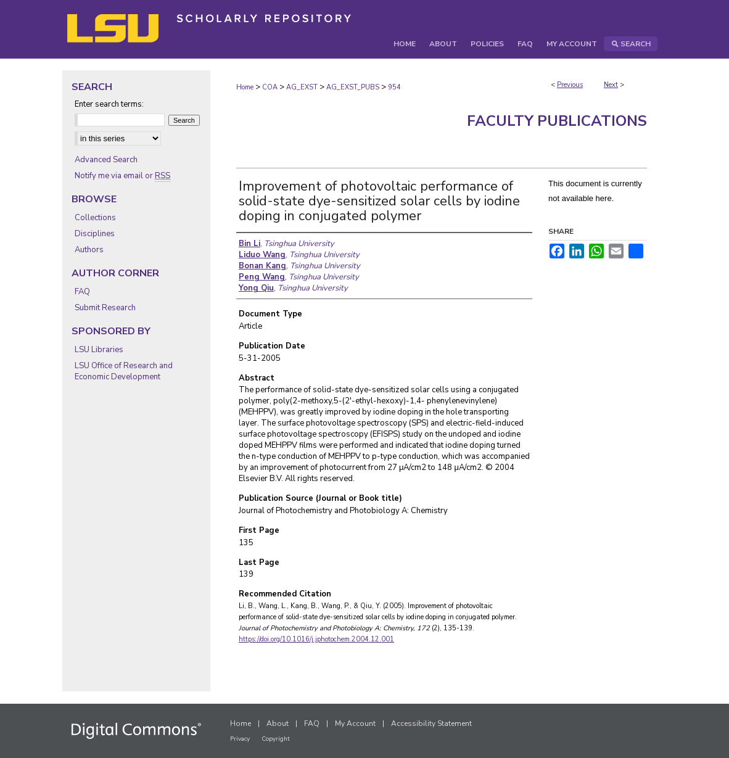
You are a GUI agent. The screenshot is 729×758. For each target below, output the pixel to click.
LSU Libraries (99, 349)
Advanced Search (106, 159)
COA (270, 87)
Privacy (240, 739)
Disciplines (95, 233)
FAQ (82, 291)
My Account (355, 723)
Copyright (276, 739)
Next (611, 84)
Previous (570, 84)
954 (394, 87)
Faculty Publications (557, 121)
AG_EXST (302, 87)
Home (244, 87)
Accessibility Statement (431, 723)
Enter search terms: (109, 104)
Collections (95, 217)
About (277, 723)
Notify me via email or (122, 175)
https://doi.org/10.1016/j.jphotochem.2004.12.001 (316, 639)
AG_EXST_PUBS (352, 87)
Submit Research (105, 307)
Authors (89, 249)
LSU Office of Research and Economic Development (124, 371)
